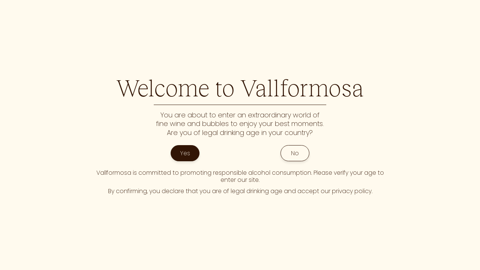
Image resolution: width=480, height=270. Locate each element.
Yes (185, 153)
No (295, 153)
